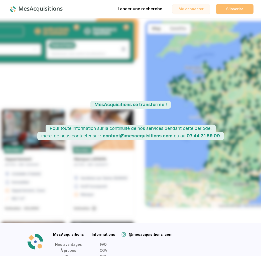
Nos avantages (68, 244)
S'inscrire (234, 9)
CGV (103, 250)
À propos (68, 250)
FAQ (103, 244)
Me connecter (191, 9)
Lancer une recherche (140, 8)
